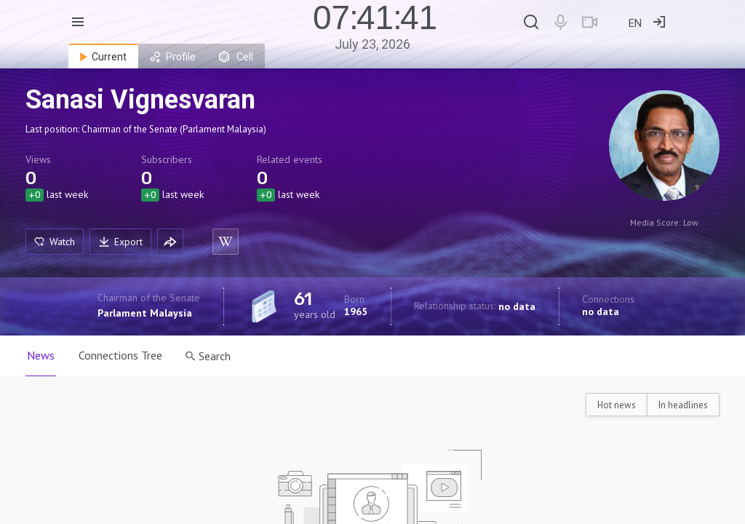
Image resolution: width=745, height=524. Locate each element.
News (41, 355)
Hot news (616, 405)
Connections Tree (122, 355)
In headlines (683, 405)
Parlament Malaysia (144, 312)
